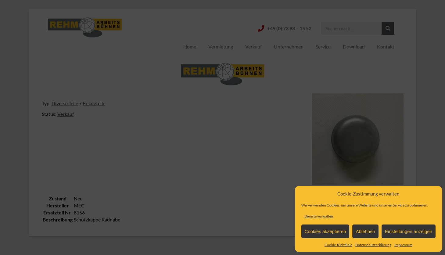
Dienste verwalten (318, 216)
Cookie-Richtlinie (338, 244)
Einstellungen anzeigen (408, 231)
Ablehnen (365, 231)
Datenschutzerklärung (373, 244)
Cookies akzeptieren (325, 231)
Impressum (403, 244)
